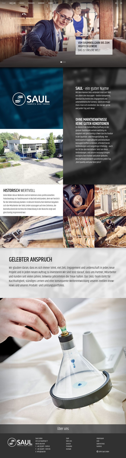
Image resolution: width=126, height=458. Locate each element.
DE (116, 3)
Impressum (100, 438)
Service (21, 3)
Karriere (41, 3)
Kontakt (51, 3)
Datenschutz (101, 443)
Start (4, 3)
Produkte (31, 3)
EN (121, 3)
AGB (98, 441)
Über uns (12, 3)
